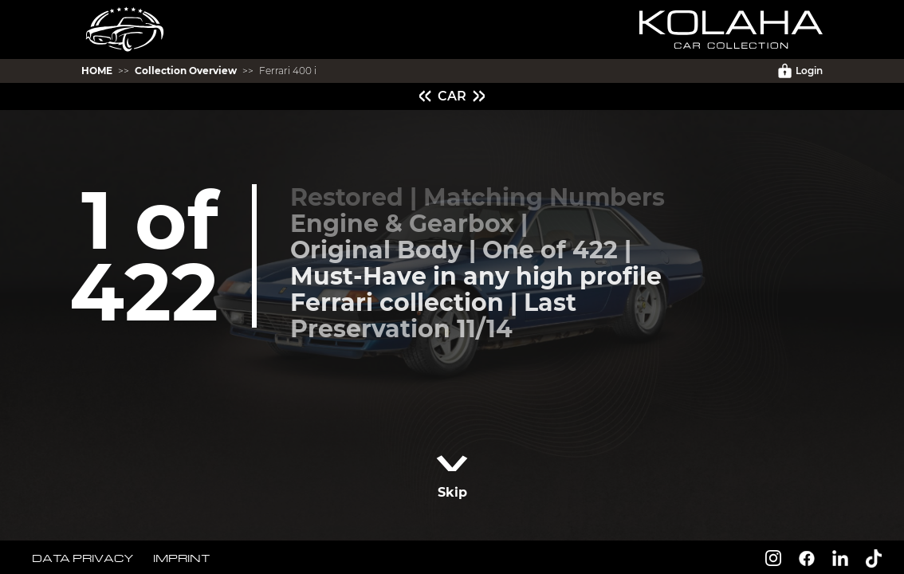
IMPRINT (181, 557)
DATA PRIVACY (83, 557)
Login (800, 71)
